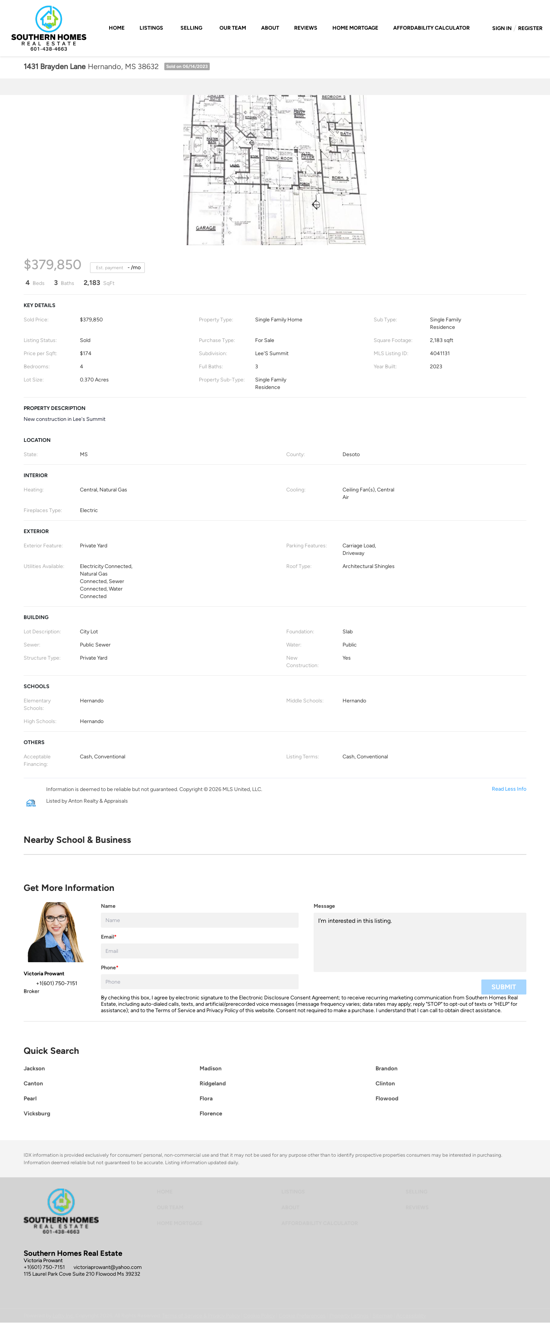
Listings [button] (151, 28)
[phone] (200, 981)
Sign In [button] (502, 28)
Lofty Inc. (63, 1315)
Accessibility (411, 1315)
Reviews (305, 28)
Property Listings (349, 1315)
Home (117, 28)
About (270, 28)
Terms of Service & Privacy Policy (201, 1315)
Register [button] (530, 28)
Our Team (232, 28)
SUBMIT (503, 987)
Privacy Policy (222, 1010)
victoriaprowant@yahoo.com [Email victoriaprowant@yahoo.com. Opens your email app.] (108, 1267)
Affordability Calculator (431, 28)
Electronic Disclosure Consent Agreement (289, 997)
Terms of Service (175, 1010)
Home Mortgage (355, 28)
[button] (166, 1193)
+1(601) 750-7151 (44, 1267)
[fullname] (200, 920)
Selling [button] (191, 28)
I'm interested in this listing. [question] (420, 942)
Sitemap (382, 1315)
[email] (200, 950)
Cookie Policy (259, 1315)
